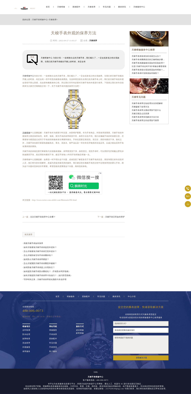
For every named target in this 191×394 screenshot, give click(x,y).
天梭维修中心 (28, 76)
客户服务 (53, 351)
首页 (48, 8)
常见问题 (107, 8)
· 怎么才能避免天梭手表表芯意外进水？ (39, 251)
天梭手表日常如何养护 (115, 217)
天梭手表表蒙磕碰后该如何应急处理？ (148, 63)
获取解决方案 (141, 358)
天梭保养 (92, 8)
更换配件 (76, 8)
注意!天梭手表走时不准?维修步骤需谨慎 (149, 66)
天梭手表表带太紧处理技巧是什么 (146, 110)
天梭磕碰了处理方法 (140, 107)
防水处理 (26, 334)
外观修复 (26, 347)
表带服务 (26, 351)
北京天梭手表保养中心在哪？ (43, 217)
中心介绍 (132, 296)
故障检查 (26, 339)
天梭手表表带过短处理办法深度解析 (147, 103)
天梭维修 (61, 8)
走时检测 (26, 330)
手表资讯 (53, 347)
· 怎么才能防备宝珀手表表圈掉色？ (37, 255)
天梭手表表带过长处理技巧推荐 (145, 120)
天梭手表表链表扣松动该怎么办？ (146, 56)
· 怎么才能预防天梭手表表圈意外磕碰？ (39, 263)
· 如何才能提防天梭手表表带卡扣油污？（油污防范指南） (47, 275)
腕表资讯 (122, 8)
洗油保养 (26, 343)
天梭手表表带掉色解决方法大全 (145, 117)
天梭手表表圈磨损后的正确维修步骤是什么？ (149, 60)
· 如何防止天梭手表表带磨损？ (35, 259)
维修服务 (71, 296)
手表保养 (53, 334)
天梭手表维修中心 (40, 20)
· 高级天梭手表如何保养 (32, 243)
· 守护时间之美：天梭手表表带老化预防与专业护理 (44, 279)
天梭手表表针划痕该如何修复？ (145, 73)
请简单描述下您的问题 (141, 344)
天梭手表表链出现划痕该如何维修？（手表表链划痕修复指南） (149, 70)
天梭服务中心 (139, 8)
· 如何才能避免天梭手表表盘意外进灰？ (39, 247)
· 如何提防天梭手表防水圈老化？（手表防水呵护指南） (46, 271)
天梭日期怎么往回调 (140, 114)
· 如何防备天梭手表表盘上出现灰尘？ (38, 267)
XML (96, 372)
